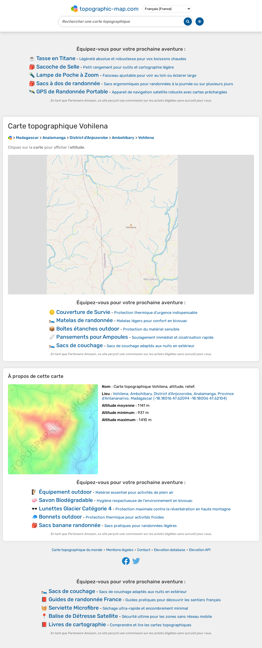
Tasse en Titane (55, 58)
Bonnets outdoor (60, 516)
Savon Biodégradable (66, 500)
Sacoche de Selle (57, 66)
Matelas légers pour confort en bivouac (152, 320)
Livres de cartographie (77, 624)
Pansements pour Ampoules (92, 337)
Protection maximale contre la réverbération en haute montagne (173, 509)
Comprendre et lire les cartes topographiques (150, 625)
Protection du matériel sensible (151, 329)
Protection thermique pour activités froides (125, 517)
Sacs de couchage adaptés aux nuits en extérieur (150, 346)
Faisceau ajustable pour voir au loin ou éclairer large (149, 75)
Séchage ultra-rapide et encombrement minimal (145, 608)
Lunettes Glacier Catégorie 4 (75, 508)
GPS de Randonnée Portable (72, 91)
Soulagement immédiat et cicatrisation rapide (172, 337)
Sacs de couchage (79, 345)
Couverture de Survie (83, 312)
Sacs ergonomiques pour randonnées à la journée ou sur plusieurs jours (168, 84)
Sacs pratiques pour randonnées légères (140, 525)
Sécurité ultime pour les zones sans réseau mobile (167, 616)
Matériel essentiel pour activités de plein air (134, 492)
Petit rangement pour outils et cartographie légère (128, 67)
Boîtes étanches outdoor (87, 328)
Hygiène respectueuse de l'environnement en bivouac (144, 500)
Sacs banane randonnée (70, 525)
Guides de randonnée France (85, 599)
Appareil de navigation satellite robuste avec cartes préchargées (169, 92)
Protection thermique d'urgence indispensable (155, 312)
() (168, 396)
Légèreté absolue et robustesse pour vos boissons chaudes (132, 59)
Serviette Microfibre (74, 608)
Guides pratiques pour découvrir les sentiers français (173, 600)
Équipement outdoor (65, 492)
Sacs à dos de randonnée (68, 83)
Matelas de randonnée (84, 320)
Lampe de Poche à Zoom (67, 75)
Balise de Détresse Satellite (83, 616)
